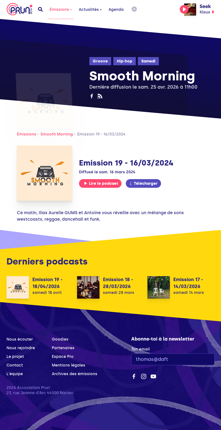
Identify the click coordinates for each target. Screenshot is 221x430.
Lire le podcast (101, 183)
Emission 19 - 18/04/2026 (47, 283)
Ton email (140, 349)
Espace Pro (63, 356)
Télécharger (143, 183)
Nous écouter (19, 339)
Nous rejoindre (20, 348)
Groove (100, 61)
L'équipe (14, 373)
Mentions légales (68, 365)
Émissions (61, 9)
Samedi (148, 61)
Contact (14, 365)
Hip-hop (124, 61)
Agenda (116, 9)
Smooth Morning (57, 134)
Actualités (90, 9)
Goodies (60, 339)
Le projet (15, 356)
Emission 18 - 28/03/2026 (118, 283)
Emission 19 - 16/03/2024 (101, 134)
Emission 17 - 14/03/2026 (188, 283)
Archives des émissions (74, 373)
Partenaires (63, 348)
